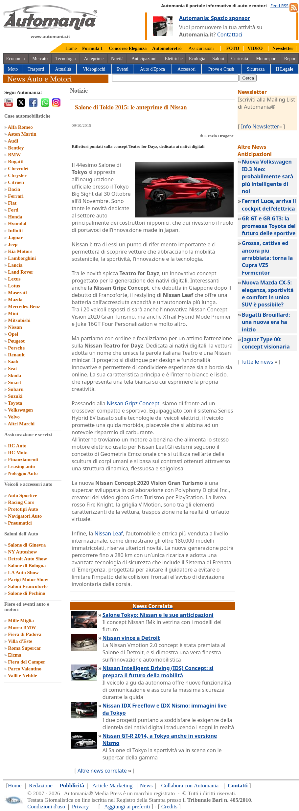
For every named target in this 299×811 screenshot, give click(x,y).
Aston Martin (22, 134)
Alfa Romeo (20, 127)
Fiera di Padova (24, 634)
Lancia (15, 265)
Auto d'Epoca (152, 69)
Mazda (15, 299)
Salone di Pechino (26, 593)
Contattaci (229, 34)
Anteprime (94, 58)
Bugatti (16, 161)
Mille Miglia (21, 620)
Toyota (15, 403)
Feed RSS (279, 6)
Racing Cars (21, 502)
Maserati (17, 292)
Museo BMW (22, 627)
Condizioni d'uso (46, 806)
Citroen (16, 182)
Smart (14, 382)
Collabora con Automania (190, 785)
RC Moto (18, 452)
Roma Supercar (24, 648)
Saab (13, 361)
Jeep (12, 244)
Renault (16, 354)
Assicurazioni (201, 48)
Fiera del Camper (26, 662)
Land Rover (20, 272)
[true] (175, 78)
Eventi (122, 69)
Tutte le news (257, 361)
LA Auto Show (23, 572)
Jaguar (15, 237)
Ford (13, 210)
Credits (169, 806)
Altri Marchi (21, 423)
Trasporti (36, 69)
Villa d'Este (20, 641)
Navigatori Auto (25, 516)
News (146, 785)
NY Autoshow (22, 551)
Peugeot (16, 341)
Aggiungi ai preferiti (127, 806)
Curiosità (239, 58)
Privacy (80, 806)
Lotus (14, 285)
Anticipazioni (143, 58)
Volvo (14, 416)
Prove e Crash (221, 69)
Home (71, 48)
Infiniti (15, 230)
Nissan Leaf (109, 533)
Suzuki (15, 396)
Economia (15, 58)
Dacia (14, 189)
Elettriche (174, 58)
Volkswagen (20, 410)
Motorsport (266, 58)
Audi (13, 141)
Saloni (218, 58)
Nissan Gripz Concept (133, 403)
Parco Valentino (24, 668)
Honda (15, 216)
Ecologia (197, 58)
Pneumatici (20, 523)
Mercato (40, 58)
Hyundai (17, 223)
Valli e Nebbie (22, 675)
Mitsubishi (19, 320)
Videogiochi (94, 69)
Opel (13, 334)
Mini (13, 313)
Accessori (186, 69)
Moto (13, 69)
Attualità (63, 69)
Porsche (16, 347)
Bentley (16, 147)
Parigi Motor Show (28, 579)
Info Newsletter (260, 126)
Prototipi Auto (23, 509)
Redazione (41, 785)
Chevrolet (18, 168)
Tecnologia (66, 58)
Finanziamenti (23, 459)
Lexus (14, 279)
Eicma (14, 655)
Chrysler (17, 175)
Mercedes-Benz (24, 306)
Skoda (14, 375)
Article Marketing (112, 785)
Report (290, 58)
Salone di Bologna (27, 565)
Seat (12, 368)
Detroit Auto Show (27, 558)
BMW (14, 154)
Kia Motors (20, 251)
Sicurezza (255, 69)
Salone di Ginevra (27, 545)
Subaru (16, 389)
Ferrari (15, 196)
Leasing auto (21, 466)
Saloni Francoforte (27, 586)
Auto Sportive (22, 495)
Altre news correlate (102, 770)
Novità (117, 58)
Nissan (15, 327)
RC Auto (17, 445)
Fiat (12, 203)
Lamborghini (22, 258)
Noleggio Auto (22, 473)
